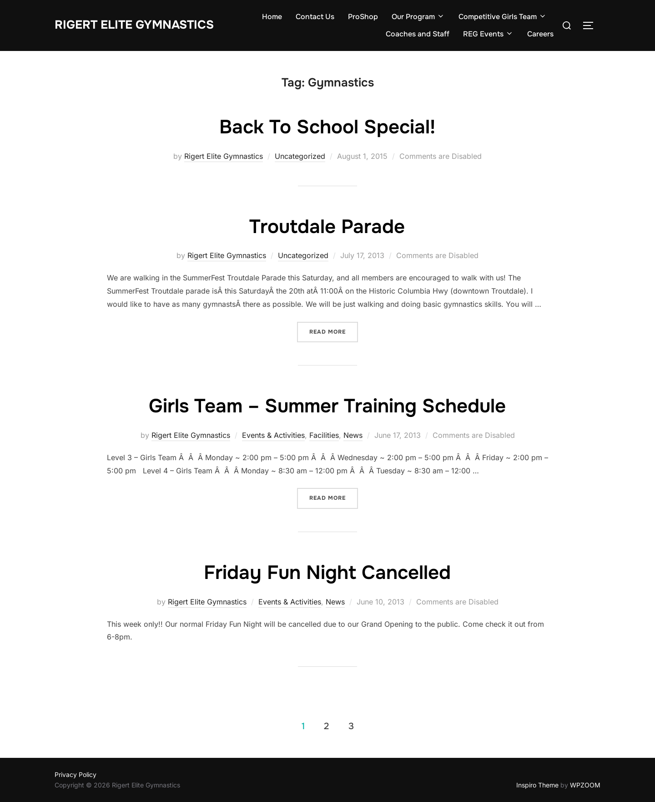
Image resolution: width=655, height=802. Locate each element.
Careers (540, 34)
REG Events (488, 34)
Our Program (418, 16)
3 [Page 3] (351, 725)
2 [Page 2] (326, 725)
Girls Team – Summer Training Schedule (327, 406)
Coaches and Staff (417, 34)
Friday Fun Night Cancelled (327, 572)
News (353, 435)
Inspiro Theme (537, 785)
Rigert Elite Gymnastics (134, 24)
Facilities (324, 435)
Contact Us (315, 16)
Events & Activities (273, 435)
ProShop (363, 16)
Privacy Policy (75, 774)
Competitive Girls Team (502, 16)
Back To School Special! (327, 127)
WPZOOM (585, 785)
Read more (327, 331)
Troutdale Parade (327, 226)
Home (272, 16)
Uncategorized (300, 156)
